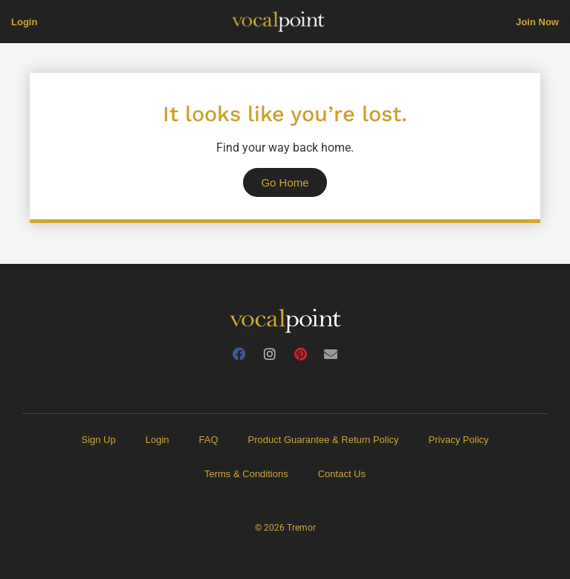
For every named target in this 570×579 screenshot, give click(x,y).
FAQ (208, 439)
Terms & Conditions (246, 473)
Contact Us (342, 473)
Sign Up (98, 439)
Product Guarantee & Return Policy (323, 439)
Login (157, 439)
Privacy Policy (459, 439)
